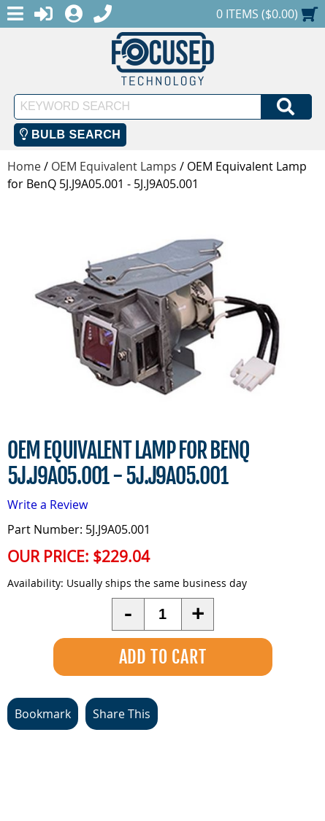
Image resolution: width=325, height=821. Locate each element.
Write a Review (47, 505)
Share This (121, 714)
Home (24, 166)
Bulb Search (70, 134)
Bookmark (43, 714)
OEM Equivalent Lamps (114, 166)
